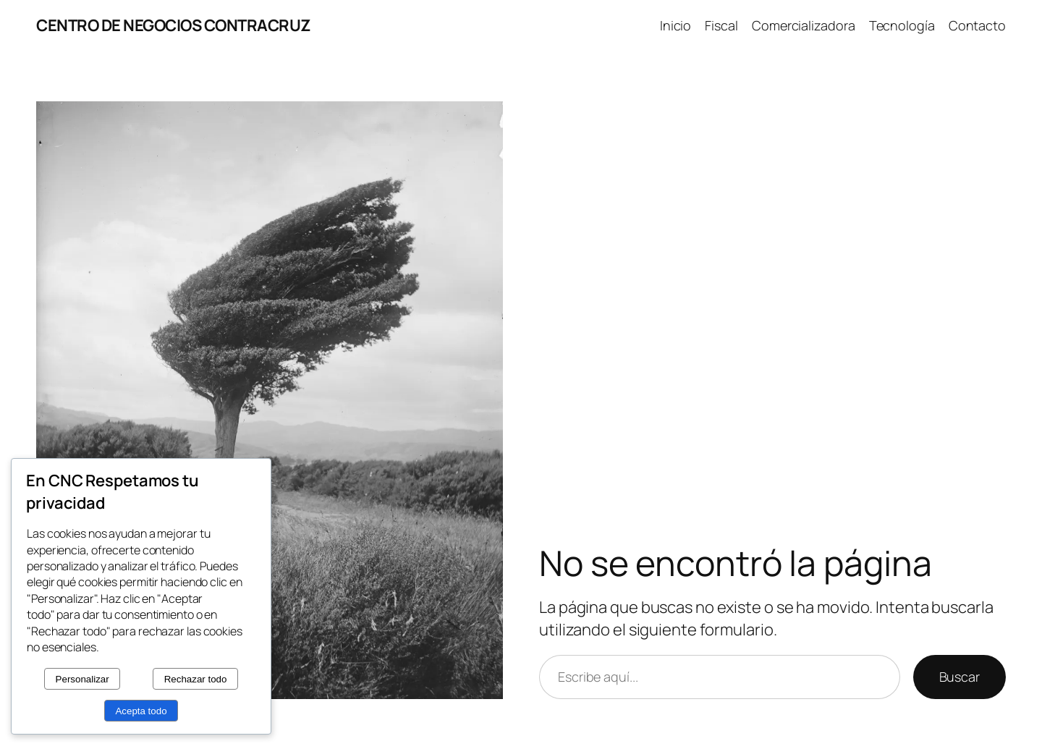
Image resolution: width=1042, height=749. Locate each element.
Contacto (977, 25)
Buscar (959, 676)
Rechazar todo (195, 679)
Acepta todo (140, 711)
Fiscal (721, 25)
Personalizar (82, 679)
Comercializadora (803, 25)
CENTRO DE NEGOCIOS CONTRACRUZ (173, 25)
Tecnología (902, 25)
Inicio (675, 25)
